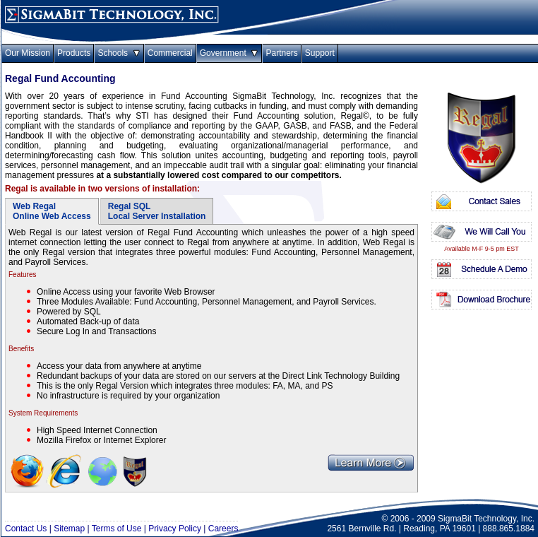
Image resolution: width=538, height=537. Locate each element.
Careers (223, 528)
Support (320, 53)
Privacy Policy (174, 528)
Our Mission (27, 53)
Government (229, 53)
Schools (118, 53)
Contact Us (26, 528)
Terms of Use (117, 528)
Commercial (170, 53)
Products (73, 53)
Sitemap (69, 528)
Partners (281, 53)
